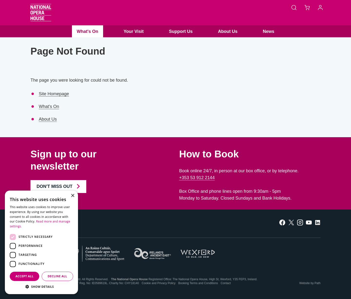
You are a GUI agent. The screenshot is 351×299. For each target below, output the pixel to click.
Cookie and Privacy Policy (159, 283)
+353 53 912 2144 (197, 177)
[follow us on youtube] (309, 222)
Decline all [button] (57, 276)
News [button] (268, 31)
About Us (48, 119)
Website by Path (310, 283)
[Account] (320, 7)
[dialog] (41, 242)
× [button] (72, 196)
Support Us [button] (181, 31)
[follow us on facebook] (282, 222)
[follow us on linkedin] (318, 222)
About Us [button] (227, 31)
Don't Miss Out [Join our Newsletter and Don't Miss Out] (58, 186)
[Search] (294, 7)
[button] (41, 286)
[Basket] (307, 7)
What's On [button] (87, 31)
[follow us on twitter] (291, 222)
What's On (49, 106)
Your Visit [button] (134, 31)
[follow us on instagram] (300, 222)
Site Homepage (54, 93)
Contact (226, 283)
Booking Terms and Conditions (198, 283)
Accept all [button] (25, 276)
